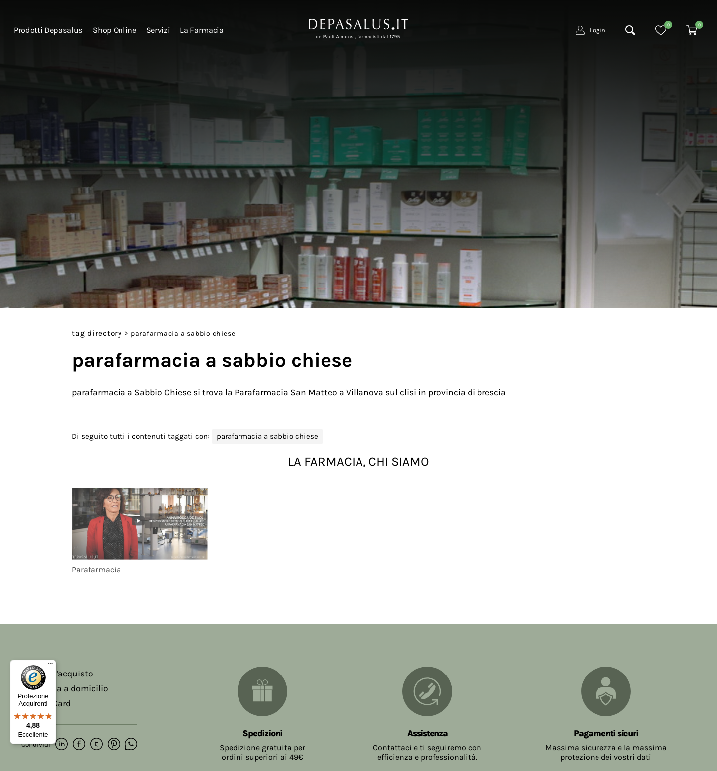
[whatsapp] (131, 745)
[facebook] (79, 745)
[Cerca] (630, 30)
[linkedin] (61, 745)
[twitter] (96, 745)
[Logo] (358, 27)
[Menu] (50, 666)
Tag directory (97, 333)
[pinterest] (114, 745)
